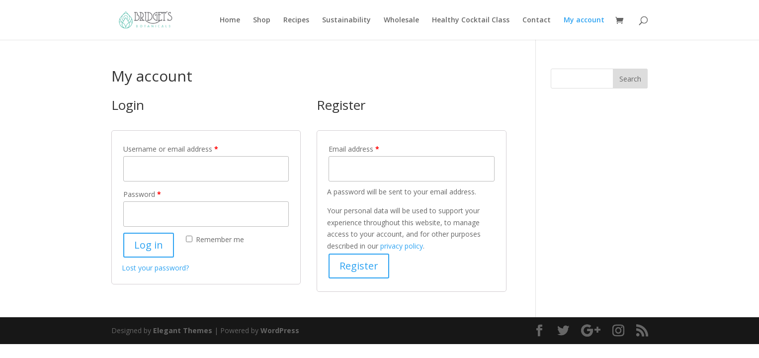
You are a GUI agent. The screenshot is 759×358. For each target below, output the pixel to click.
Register (358, 265)
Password (142, 194)
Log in (148, 245)
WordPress (279, 330)
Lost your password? (155, 267)
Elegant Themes (182, 330)
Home (230, 20)
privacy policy (401, 246)
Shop (261, 20)
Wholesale (401, 20)
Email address (354, 149)
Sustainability (346, 20)
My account (584, 20)
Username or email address (170, 149)
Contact (536, 20)
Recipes (296, 20)
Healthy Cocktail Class (470, 20)
